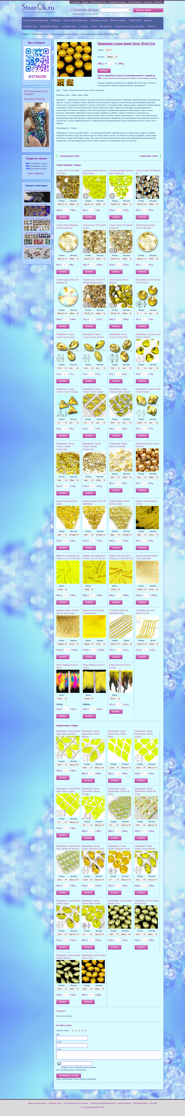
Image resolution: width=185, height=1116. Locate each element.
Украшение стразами (117, 2)
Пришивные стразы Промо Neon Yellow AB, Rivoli (119, 791)
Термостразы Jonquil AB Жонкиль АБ (67, 281)
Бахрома (148, 20)
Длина (61, 586)
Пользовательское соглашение (75, 1105)
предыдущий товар (67, 156)
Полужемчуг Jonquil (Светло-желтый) (118, 445)
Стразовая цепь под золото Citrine (145, 611)
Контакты (158, 2)
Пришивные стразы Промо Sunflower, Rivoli (119, 847)
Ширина (153, 586)
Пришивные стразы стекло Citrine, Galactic (120, 390)
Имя (58, 1035)
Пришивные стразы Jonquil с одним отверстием (91, 446)
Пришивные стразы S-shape (36, 233)
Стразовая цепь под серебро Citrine (118, 611)
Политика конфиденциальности (103, 1105)
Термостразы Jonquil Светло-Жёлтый (145, 226)
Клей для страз (30, 26)
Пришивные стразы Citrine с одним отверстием (65, 446)
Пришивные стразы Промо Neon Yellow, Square (68, 790)
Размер (100, 50)
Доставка (148, 2)
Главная (25, 34)
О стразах (75, 2)
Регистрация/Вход (140, 1105)
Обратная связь (55, 1105)
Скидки (85, 2)
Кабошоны (56, 20)
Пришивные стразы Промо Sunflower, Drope (93, 847)
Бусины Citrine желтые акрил (66, 502)
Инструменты (106, 26)
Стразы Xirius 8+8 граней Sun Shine (67, 172)
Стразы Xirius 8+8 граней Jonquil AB (120, 226)
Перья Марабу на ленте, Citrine (94, 666)
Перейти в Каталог (34, 99)
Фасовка (101, 57)
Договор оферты (124, 1105)
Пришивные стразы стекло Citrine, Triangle (67, 390)
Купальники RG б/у (98, 2)
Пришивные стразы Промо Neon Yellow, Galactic (91, 733)
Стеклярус (83, 26)
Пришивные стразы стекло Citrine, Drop (65, 335)
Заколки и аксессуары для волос (130, 26)
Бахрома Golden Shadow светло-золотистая (67, 611)
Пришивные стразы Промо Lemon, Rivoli (91, 902)
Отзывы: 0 (61, 1010)
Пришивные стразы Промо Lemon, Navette (145, 847)
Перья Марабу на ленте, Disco (67, 666)
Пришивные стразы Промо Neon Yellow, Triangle (91, 791)
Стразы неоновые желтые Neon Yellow (95, 172)
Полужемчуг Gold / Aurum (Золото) (147, 445)
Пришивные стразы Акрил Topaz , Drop (93, 956)
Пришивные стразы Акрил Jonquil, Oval (120, 902)
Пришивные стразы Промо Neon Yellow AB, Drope (145, 791)
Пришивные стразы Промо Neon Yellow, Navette (68, 732)
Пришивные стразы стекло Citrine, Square (93, 390)
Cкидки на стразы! (36, 158)
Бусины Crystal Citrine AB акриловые (94, 502)
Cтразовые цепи (68, 26)
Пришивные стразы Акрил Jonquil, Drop (146, 902)
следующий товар (150, 156)
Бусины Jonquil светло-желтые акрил (119, 502)
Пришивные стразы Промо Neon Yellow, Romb (117, 733)
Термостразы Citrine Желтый (118, 281)
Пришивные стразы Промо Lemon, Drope (68, 902)
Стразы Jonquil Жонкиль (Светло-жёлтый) (67, 226)
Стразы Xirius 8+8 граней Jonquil (94, 226)
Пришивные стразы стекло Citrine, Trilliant (148, 335)
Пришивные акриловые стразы (64, 34)
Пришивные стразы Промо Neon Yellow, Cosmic (144, 733)
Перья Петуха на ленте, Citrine (120, 666)
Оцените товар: (62, 1031)
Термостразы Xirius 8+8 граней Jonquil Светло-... (94, 281)
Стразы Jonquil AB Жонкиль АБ (148, 172)
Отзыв (58, 1049)
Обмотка (151, 26)
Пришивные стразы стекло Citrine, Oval (118, 335)
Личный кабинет (135, 2)
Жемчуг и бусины (118, 20)
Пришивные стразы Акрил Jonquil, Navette (68, 956)
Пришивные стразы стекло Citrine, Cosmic (148, 390)
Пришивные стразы (99, 20)
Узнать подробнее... (36, 173)
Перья (94, 26)
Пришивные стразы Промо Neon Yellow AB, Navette (68, 847)
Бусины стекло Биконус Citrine (146, 502)
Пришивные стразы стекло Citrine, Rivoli (148, 281)
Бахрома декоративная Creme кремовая (146, 557)
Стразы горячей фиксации (75, 20)
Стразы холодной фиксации (35, 20)
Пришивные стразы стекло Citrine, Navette (93, 335)
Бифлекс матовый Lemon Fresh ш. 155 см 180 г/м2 (94, 557)
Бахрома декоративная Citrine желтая (93, 611)
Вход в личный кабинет (37, 1105)
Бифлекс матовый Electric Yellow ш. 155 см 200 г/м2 (68, 557)
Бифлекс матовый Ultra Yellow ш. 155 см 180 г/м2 (121, 557)
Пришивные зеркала (49, 26)
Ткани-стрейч (135, 20)
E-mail (58, 1042)
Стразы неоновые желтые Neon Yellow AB (121, 172)
